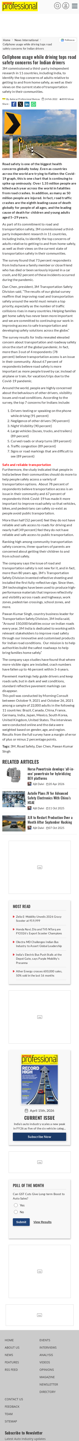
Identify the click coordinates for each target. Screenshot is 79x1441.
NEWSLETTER (49, 1384)
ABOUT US (12, 1347)
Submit (21, 1222)
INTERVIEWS (48, 1347)
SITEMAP (11, 1421)
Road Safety (25, 746)
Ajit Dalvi (36, 784)
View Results (42, 1222)
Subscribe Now (39, 1137)
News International (27, 40)
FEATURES (12, 1362)
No (22, 1212)
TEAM (9, 1414)
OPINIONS (47, 1370)
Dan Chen (43, 746)
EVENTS (45, 1340)
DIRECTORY (48, 1392)
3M (13, 746)
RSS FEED (11, 1370)
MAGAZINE (47, 1377)
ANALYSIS (46, 1355)
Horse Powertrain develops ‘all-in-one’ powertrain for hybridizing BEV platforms (51, 774)
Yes (22, 1205)
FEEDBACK (12, 1407)
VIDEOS (45, 1362)
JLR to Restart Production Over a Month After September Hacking (50, 819)
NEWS (9, 1355)
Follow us (68, 40)
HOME (9, 1340)
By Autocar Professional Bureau (21, 99)
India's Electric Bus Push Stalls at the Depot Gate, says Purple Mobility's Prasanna (39, 959)
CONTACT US (14, 1399)
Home (7, 40)
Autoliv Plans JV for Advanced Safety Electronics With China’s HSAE (49, 798)
